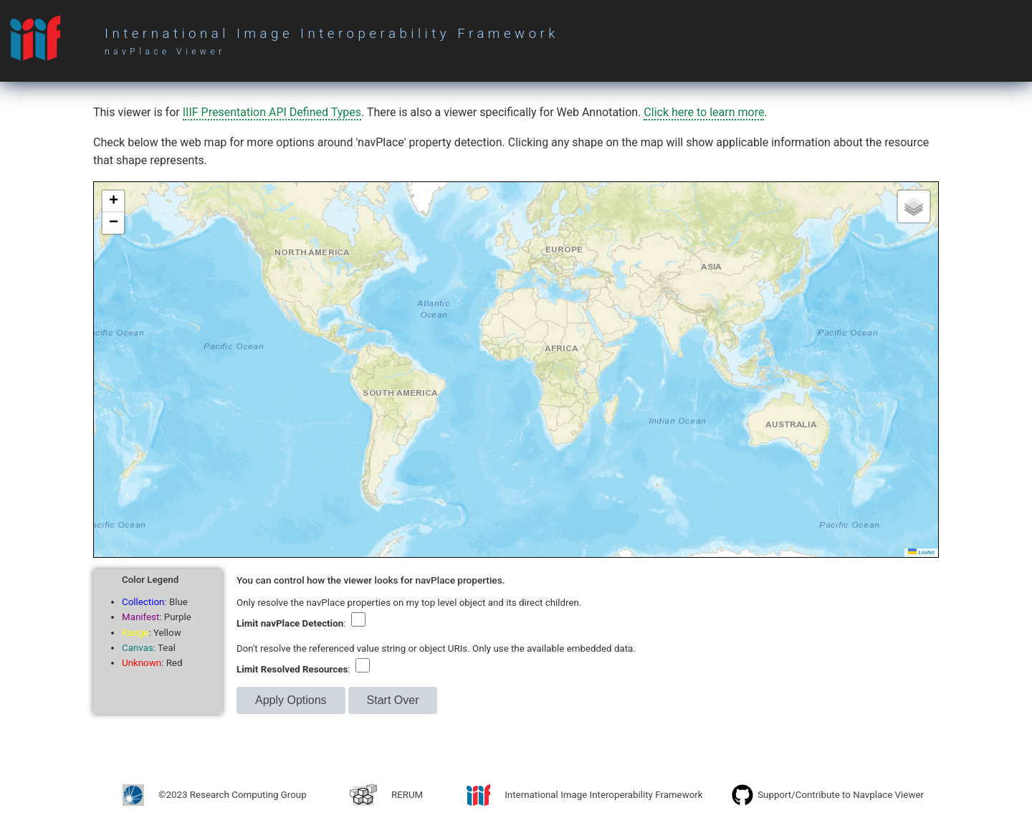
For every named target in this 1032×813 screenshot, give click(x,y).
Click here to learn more (704, 112)
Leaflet (921, 552)
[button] (113, 201)
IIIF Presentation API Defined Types (272, 112)
